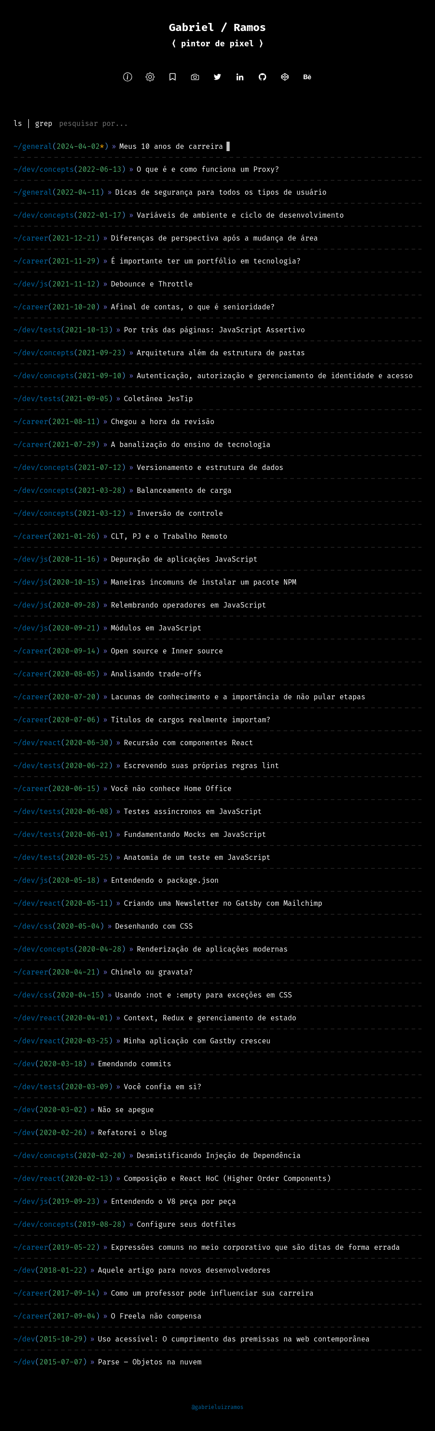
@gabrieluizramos (217, 1407)
